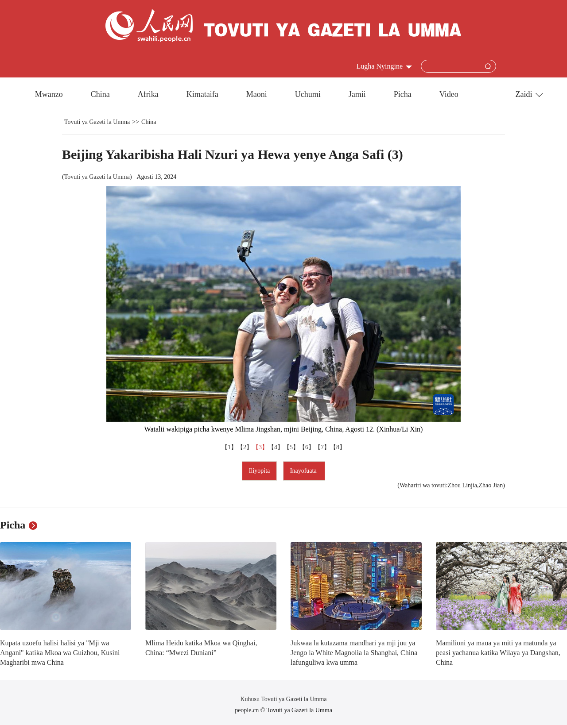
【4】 (276, 447)
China (100, 94)
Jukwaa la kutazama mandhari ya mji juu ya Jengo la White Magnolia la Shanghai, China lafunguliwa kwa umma (354, 652)
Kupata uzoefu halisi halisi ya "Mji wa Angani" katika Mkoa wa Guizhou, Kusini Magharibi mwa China (60, 652)
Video (448, 94)
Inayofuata (304, 470)
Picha (403, 94)
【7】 (322, 447)
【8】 (338, 447)
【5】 (291, 447)
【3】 (260, 447)
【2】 (244, 447)
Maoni (256, 94)
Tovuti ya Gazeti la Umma (97, 122)
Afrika (148, 94)
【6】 (307, 447)
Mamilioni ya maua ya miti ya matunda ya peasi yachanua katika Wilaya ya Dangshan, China (498, 652)
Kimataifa (202, 94)
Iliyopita (259, 470)
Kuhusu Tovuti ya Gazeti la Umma (283, 699)
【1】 (229, 447)
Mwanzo (49, 94)
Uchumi (308, 94)
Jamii (357, 94)
